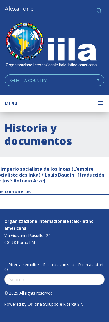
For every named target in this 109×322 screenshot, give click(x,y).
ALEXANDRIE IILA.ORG (51, 46)
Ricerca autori (90, 265)
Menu (11, 103)
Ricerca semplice (24, 265)
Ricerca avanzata (58, 265)
